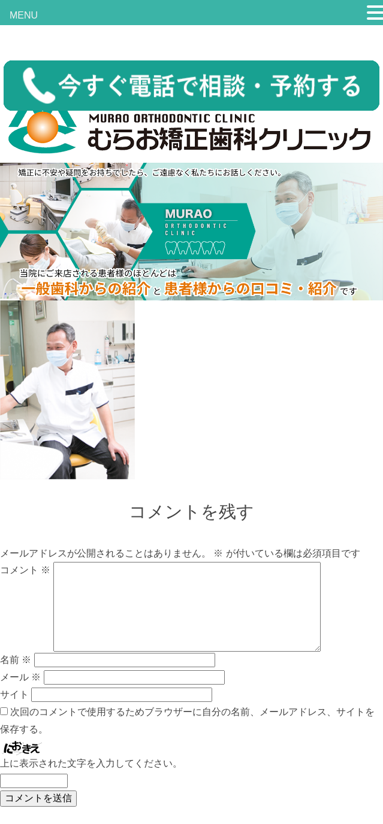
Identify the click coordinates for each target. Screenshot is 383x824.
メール (20, 677)
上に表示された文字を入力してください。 (91, 763)
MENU (24, 15)
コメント (25, 570)
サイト (14, 694)
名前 (15, 660)
